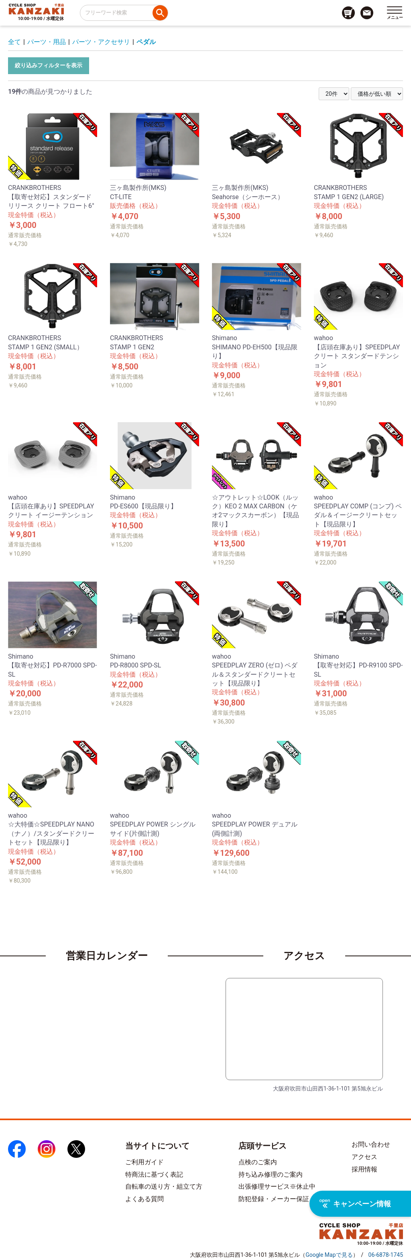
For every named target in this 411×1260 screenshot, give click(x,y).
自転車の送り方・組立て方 (163, 1186)
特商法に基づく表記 (154, 1174)
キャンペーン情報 (355, 1204)
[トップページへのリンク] (36, 9)
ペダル (146, 42)
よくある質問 (144, 1199)
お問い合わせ (371, 1144)
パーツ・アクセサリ (101, 42)
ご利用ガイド (144, 1162)
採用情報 (364, 1169)
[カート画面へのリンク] (348, 12)
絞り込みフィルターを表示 (48, 65)
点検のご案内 (257, 1162)
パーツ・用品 (46, 42)
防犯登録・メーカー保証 (273, 1199)
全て (14, 42)
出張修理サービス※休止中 (276, 1186)
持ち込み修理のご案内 (270, 1174)
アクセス (364, 1157)
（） (329, 1255)
